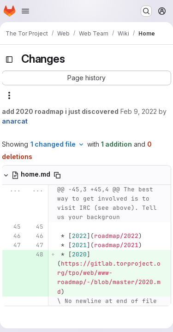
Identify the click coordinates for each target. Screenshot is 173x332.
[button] (86, 78)
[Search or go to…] (146, 11)
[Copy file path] (57, 175)
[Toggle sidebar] (9, 59)
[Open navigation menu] (25, 11)
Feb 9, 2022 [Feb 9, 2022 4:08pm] (138, 111)
